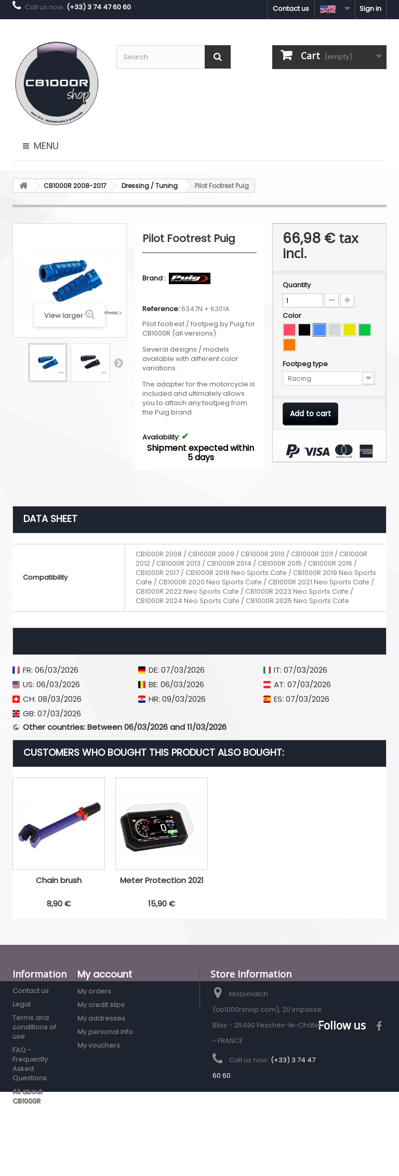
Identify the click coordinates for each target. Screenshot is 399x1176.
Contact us (291, 9)
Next (118, 362)
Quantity (297, 285)
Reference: (161, 309)
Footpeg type (306, 364)
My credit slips (101, 1005)
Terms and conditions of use (34, 1027)
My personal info (105, 1032)
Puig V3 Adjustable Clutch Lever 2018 (59, 885)
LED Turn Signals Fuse (162, 880)
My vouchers (98, 1045)
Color (293, 315)
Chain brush (264, 880)
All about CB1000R (27, 1096)
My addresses (101, 1018)
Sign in (370, 9)
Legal (21, 1004)
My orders (94, 991)
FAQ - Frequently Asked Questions (30, 1064)
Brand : (154, 278)
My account (104, 974)
